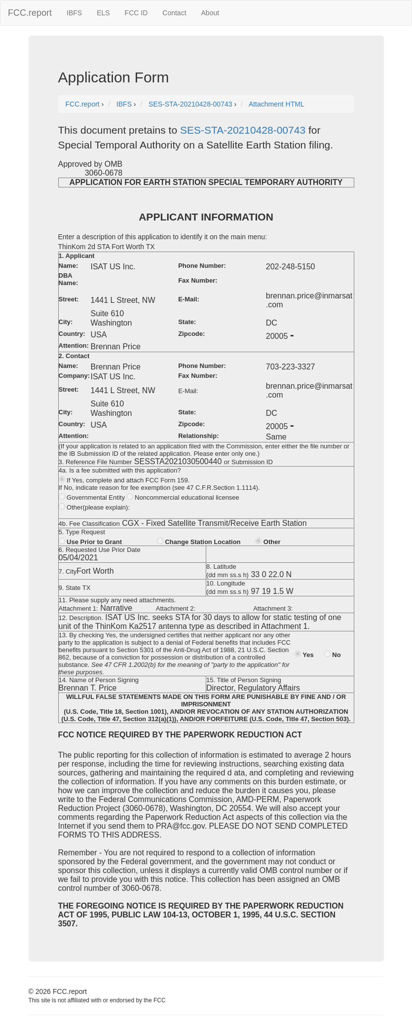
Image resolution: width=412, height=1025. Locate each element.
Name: (68, 265)
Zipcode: (191, 333)
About (210, 13)
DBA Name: (68, 279)
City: (66, 322)
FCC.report (30, 13)
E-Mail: (188, 299)
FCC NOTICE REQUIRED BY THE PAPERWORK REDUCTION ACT (180, 735)
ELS (103, 13)
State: (187, 322)
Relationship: (198, 435)
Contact (174, 13)
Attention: (74, 345)
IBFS (74, 13)
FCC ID (136, 13)
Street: (69, 299)
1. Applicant (77, 255)
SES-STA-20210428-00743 (242, 130)
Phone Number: (202, 265)
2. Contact (74, 356)
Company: (74, 375)
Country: (72, 333)
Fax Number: (197, 280)
